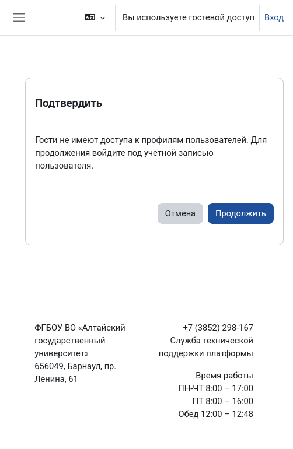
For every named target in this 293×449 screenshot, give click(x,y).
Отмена (180, 213)
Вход (274, 17)
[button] (95, 17)
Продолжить (240, 213)
